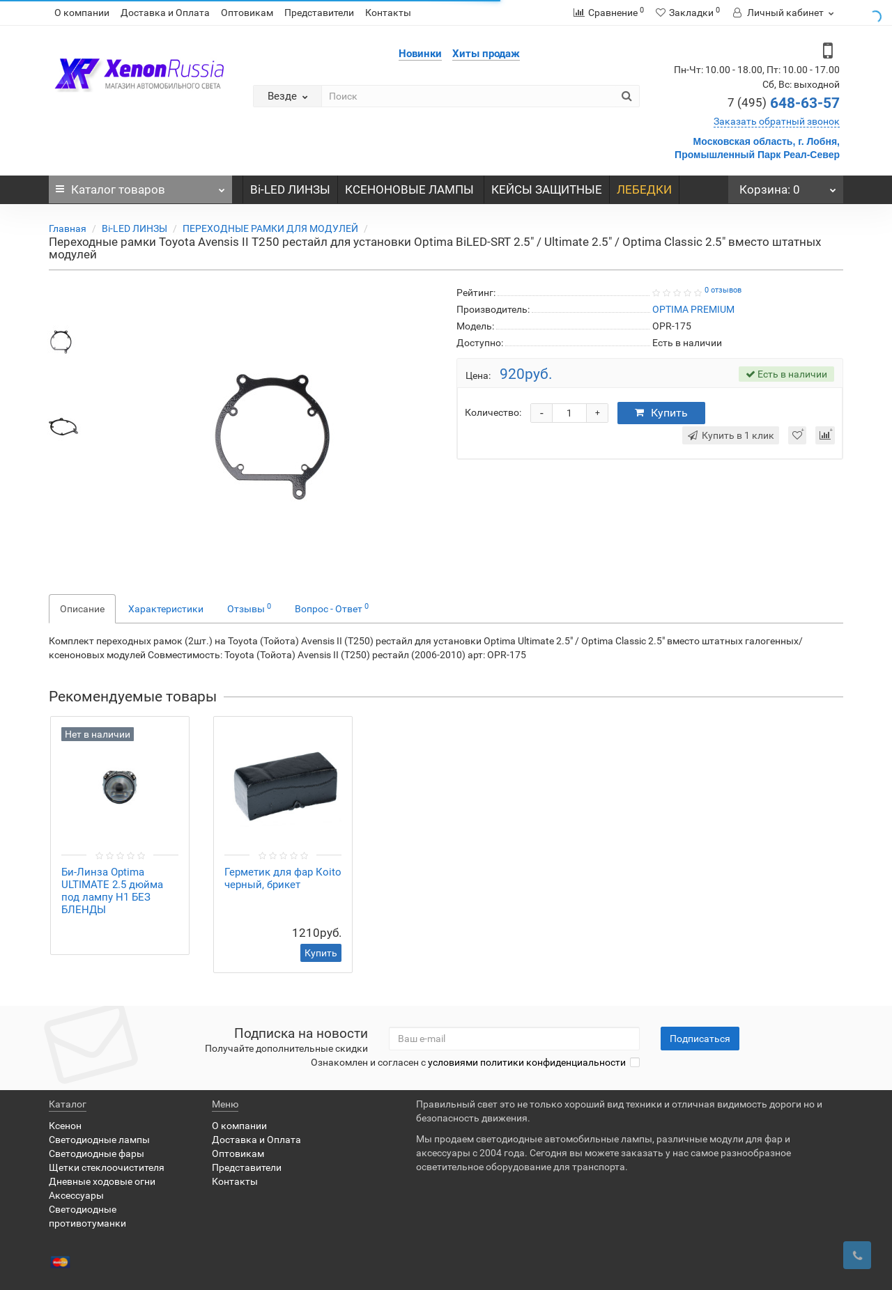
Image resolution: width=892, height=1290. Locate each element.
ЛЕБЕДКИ (644, 189)
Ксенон (65, 1125)
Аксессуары (76, 1195)
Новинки (420, 53)
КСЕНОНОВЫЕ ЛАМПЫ (411, 189)
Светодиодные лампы (99, 1139)
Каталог (140, 186)
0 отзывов (723, 290)
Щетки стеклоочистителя (106, 1167)
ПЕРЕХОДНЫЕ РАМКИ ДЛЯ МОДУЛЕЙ (270, 228)
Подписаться (700, 1038)
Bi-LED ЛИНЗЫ (290, 189)
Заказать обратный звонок (777, 121)
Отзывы (249, 608)
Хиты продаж (486, 53)
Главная (67, 228)
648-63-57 (784, 103)
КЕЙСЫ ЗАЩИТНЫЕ (546, 189)
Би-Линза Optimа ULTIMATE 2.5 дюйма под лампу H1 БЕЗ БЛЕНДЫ (112, 891)
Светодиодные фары (96, 1153)
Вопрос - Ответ (332, 608)
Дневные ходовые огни (102, 1181)
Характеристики (165, 608)
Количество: (493, 412)
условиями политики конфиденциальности (527, 1062)
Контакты (388, 12)
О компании (81, 12)
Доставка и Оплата (165, 12)
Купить (661, 412)
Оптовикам (247, 12)
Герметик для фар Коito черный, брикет (282, 878)
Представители (319, 12)
